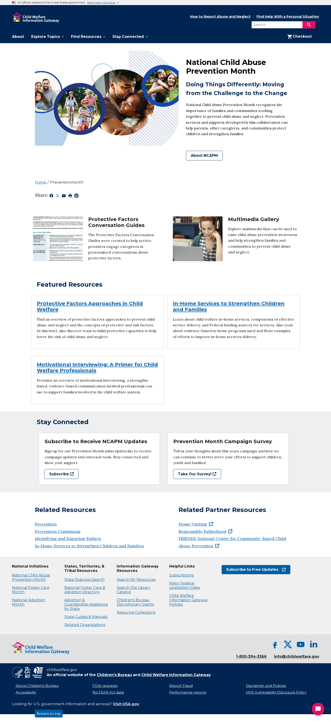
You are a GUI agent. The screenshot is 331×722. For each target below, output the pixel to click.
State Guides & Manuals (85, 617)
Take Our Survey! (197, 474)
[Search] (308, 24)
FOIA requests (104, 686)
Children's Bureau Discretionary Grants (135, 602)
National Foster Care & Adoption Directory (84, 589)
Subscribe (61, 474)
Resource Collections (136, 612)
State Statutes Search (84, 579)
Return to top (49, 713)
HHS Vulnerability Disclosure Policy (276, 692)
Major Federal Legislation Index (184, 585)
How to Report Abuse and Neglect (220, 16)
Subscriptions (181, 575)
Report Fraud (181, 686)
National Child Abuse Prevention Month (31, 577)
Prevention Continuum (57, 531)
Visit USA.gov (126, 704)
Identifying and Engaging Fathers (68, 538)
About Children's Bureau (37, 686)
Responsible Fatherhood (205, 531)
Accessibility (26, 692)
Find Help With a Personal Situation (288, 16)
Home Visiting (196, 524)
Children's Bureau (114, 675)
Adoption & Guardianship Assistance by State (86, 604)
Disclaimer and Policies (266, 686)
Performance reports (187, 692)
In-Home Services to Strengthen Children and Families (89, 545)
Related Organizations (84, 625)
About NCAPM (204, 155)
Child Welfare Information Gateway (176, 675)
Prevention (46, 524)
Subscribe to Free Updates (256, 569)
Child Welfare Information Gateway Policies (188, 600)
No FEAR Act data (108, 692)
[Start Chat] (318, 709)
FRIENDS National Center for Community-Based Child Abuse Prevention (232, 542)
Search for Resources (136, 579)
